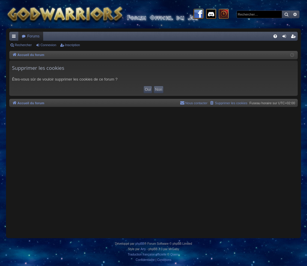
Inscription (72, 45)
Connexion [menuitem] (285, 37)
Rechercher (23, 45)
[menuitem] (275, 36)
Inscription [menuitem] (294, 37)
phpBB (139, 243)
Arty (143, 249)
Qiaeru (174, 254)
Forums (33, 36)
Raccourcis (15, 37)
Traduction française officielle (147, 254)
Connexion (48, 45)
